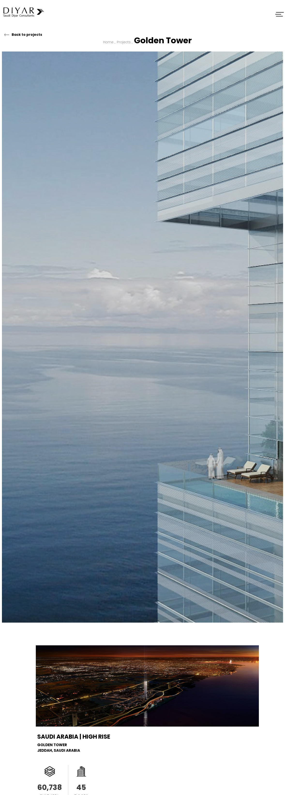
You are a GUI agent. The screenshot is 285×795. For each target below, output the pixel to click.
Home (108, 42)
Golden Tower (163, 40)
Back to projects (27, 34)
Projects (124, 42)
